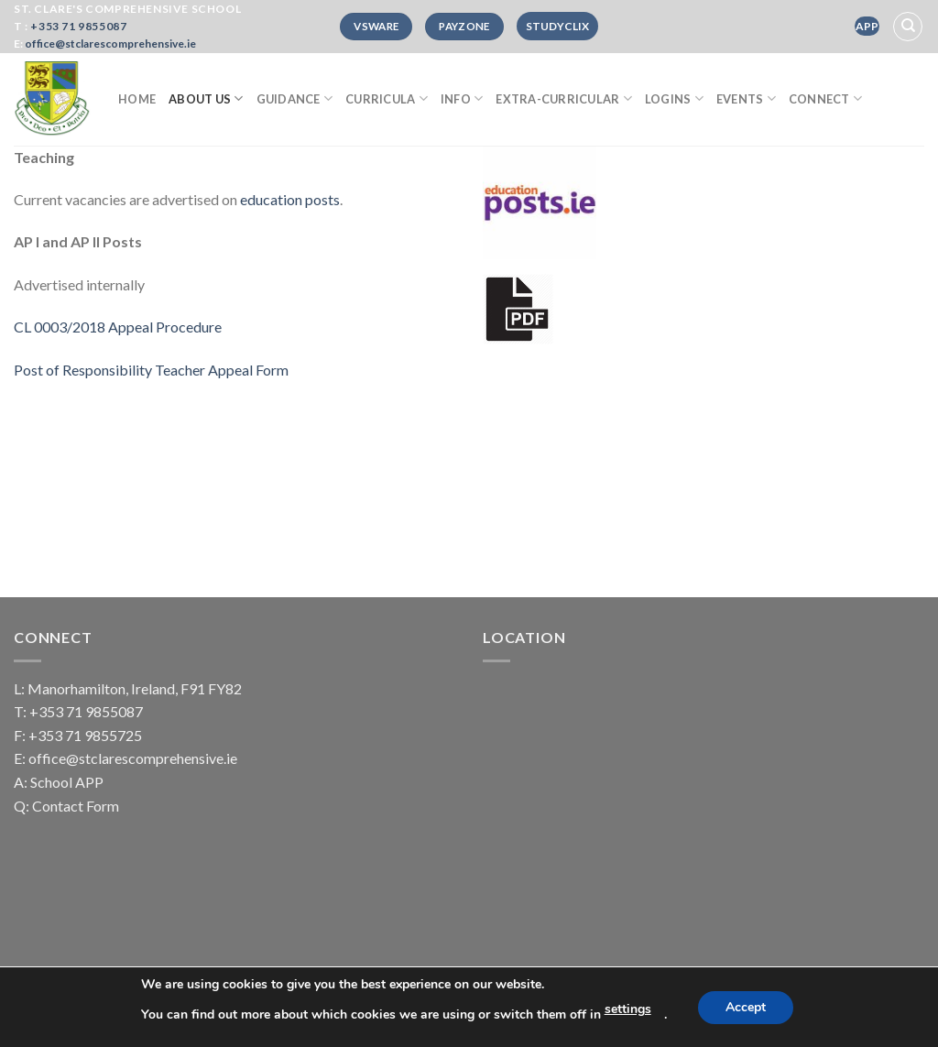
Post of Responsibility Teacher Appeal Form (151, 369)
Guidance (294, 98)
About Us (206, 98)
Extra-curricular (564, 98)
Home (137, 99)
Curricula (386, 98)
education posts (290, 199)
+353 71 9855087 (78, 26)
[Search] (907, 26)
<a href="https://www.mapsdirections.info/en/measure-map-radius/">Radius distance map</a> (703, 814)
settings (628, 1009)
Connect (825, 98)
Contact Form (75, 805)
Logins (674, 98)
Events (746, 98)
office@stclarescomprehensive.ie (110, 43)
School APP (67, 782)
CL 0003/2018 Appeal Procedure (118, 326)
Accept (745, 1007)
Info (462, 98)
